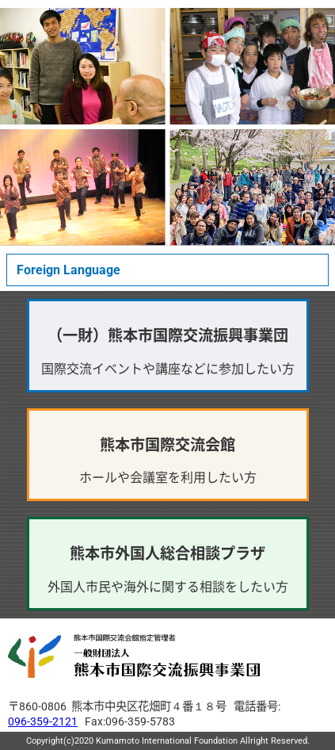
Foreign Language (68, 269)
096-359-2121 (43, 722)
